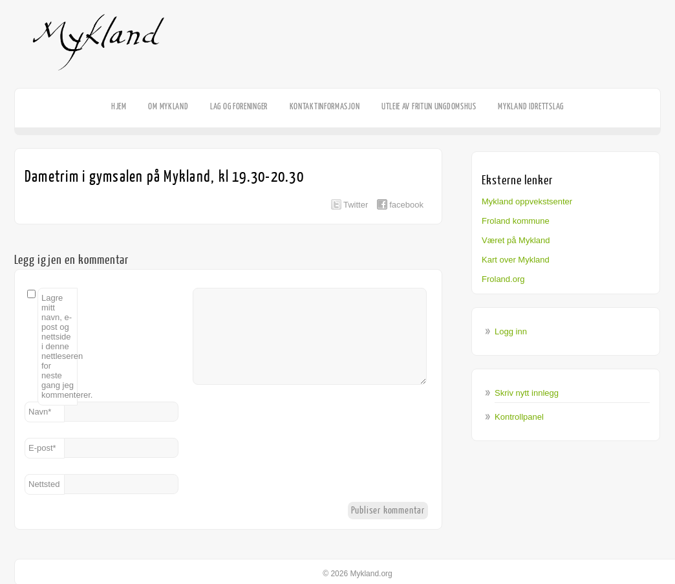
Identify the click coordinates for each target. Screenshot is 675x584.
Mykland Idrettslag (531, 106)
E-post (42, 448)
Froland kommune (516, 221)
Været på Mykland (516, 240)
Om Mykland (168, 106)
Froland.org (503, 279)
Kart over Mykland (516, 260)
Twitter (355, 205)
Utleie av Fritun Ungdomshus (429, 106)
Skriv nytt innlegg (527, 393)
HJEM (119, 106)
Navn (39, 411)
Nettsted (43, 484)
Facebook (655, 88)
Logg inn (511, 331)
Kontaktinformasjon (325, 106)
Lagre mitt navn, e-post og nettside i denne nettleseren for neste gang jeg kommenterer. (59, 346)
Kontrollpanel (519, 417)
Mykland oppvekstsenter (527, 201)
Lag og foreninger (239, 106)
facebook (406, 205)
